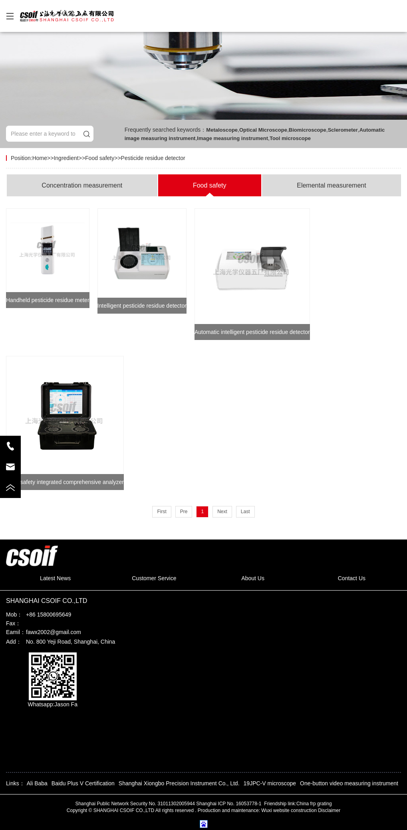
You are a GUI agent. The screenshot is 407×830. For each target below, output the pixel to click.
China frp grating (314, 803)
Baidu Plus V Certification (83, 783)
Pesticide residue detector (153, 158)
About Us (252, 578)
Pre (184, 511)
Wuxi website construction (289, 810)
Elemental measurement (331, 185)
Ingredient (66, 158)
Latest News (55, 578)
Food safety (99, 158)
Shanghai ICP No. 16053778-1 (229, 803)
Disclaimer (329, 810)
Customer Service (154, 578)
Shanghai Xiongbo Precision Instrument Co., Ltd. (179, 783)
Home (39, 158)
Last (245, 511)
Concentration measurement (82, 185)
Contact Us (351, 578)
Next (222, 511)
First (161, 511)
